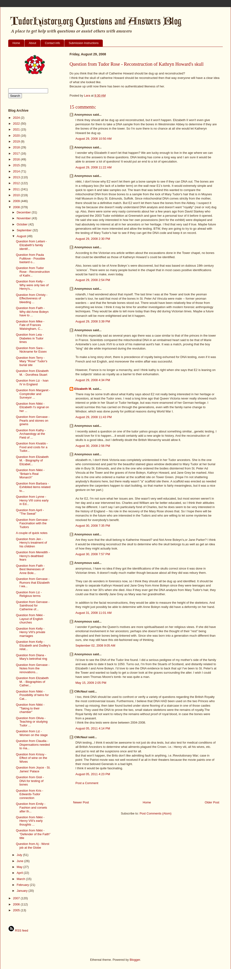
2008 (17, 207)
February (23, 885)
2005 (17, 910)
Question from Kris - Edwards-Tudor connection (29, 794)
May (20, 867)
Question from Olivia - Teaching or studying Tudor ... (31, 721)
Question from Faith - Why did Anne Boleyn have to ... (32, 311)
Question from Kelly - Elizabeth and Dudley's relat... (33, 645)
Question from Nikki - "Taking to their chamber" (30, 708)
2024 (17, 117)
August (22, 236)
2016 (17, 159)
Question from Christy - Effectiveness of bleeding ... (31, 298)
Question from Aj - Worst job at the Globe (32, 845)
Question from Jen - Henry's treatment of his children (31, 542)
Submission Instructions (84, 43)
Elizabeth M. (83, 389)
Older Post (212, 802)
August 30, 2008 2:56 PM (92, 446)
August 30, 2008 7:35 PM (92, 525)
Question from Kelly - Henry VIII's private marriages (30, 632)
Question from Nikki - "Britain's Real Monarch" (30, 473)
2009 (17, 201)
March (21, 879)
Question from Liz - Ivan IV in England (32, 382)
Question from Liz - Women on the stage (32, 733)
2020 (17, 135)
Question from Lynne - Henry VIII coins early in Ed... (32, 500)
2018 (17, 147)
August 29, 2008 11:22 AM (93, 167)
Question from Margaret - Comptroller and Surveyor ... (33, 393)
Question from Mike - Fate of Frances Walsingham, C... (30, 325)
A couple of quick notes (31, 533)
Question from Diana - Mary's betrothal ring (31, 657)
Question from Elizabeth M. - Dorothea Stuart (32, 372)
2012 (17, 183)
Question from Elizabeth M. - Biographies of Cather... (32, 681)
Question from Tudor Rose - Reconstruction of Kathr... (33, 271)
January (23, 890)
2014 (17, 171)
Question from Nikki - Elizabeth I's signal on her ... (32, 407)
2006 (17, 904)
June (20, 861)
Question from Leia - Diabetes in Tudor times (30, 338)
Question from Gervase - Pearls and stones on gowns (32, 420)
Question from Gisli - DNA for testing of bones (30, 780)
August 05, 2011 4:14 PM (92, 728)
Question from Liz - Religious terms (29, 594)
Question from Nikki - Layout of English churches (30, 618)
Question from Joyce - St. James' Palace (33, 769)
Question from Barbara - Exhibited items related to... (33, 487)
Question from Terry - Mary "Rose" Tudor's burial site (31, 361)
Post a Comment (86, 783)
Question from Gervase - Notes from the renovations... (32, 668)
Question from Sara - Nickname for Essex (31, 350)
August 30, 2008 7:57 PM (92, 554)
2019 (17, 141)
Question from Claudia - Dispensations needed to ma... (33, 744)
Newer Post (81, 802)
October (23, 224)
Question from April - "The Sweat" (30, 512)
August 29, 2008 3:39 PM (92, 321)
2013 (17, 177)
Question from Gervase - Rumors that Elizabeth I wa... (33, 582)
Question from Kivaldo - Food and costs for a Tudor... (32, 447)
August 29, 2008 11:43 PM (93, 417)
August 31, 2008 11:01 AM (93, 613)
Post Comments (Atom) (155, 813)
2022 (17, 123)
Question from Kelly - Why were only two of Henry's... (32, 285)
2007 (17, 898)
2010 (17, 195)
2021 (17, 129)
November (24, 218)
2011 (17, 189)
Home (16, 43)
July (20, 855)
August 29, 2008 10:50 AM (93, 138)
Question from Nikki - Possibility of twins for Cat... (32, 695)
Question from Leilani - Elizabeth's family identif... (31, 245)
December (24, 212)
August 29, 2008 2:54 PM (92, 280)
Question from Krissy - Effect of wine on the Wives (31, 758)
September (25, 230)
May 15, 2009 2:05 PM (90, 682)
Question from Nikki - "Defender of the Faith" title (33, 834)
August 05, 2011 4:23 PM (92, 774)
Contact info (52, 43)
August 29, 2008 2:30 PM (92, 238)
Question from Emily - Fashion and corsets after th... (31, 807)
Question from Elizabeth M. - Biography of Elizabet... (32, 460)
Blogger (135, 959)
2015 (17, 165)
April (20, 873)
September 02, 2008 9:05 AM (95, 645)
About (32, 43)
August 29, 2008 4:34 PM (92, 380)
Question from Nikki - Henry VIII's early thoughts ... (30, 820)
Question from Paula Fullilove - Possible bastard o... (30, 258)
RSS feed (18, 930)
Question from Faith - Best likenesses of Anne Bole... (30, 569)
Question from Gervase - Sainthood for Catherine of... (32, 605)
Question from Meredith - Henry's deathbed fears (33, 555)
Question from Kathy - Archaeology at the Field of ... (30, 433)
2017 (17, 153)
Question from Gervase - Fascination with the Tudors (32, 523)
